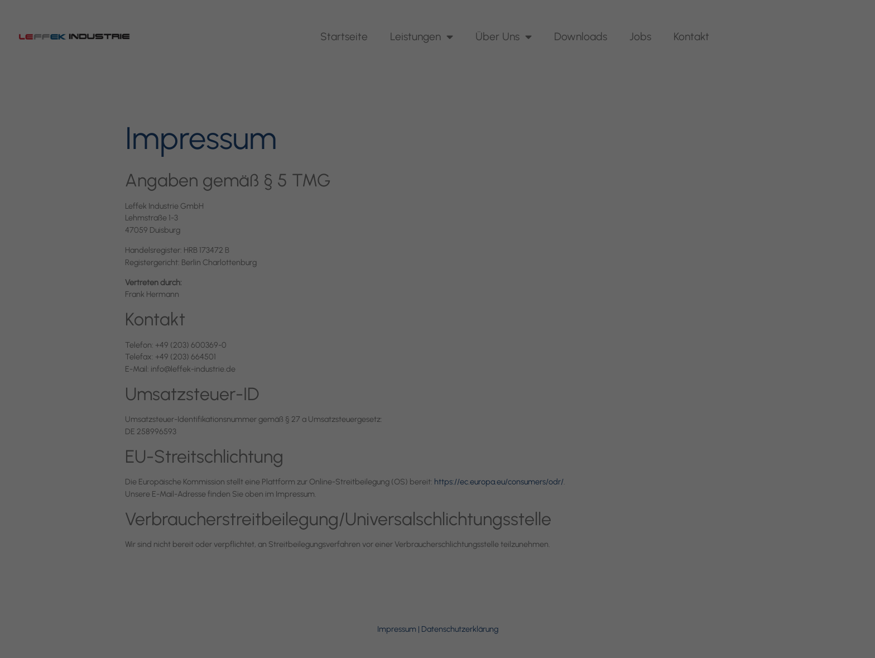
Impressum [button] (492, 481)
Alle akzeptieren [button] (437, 358)
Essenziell (317, 319)
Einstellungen (315, 294)
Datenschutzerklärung (366, 284)
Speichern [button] (437, 391)
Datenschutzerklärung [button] (443, 481)
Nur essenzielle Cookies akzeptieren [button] (437, 424)
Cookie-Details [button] (389, 481)
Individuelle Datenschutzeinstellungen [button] (437, 457)
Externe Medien (540, 319)
